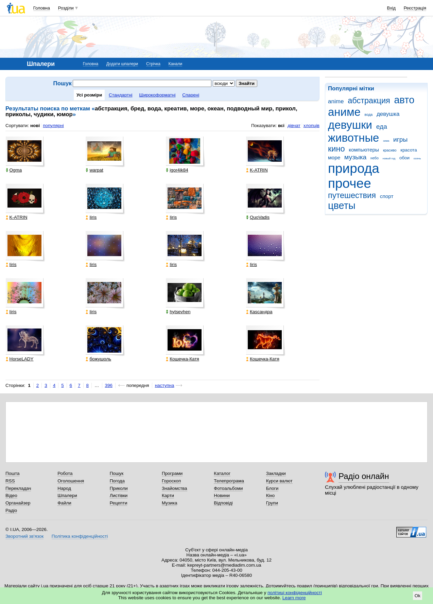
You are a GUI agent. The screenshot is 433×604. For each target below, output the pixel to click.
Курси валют (279, 480)
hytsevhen (178, 311)
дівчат (294, 125)
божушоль (98, 358)
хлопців (311, 125)
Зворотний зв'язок (24, 536)
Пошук (117, 473)
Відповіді (223, 502)
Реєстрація (415, 8)
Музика (169, 502)
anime (336, 101)
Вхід (391, 8)
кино (336, 148)
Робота (64, 473)
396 (108, 385)
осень (417, 158)
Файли (64, 502)
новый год (389, 158)
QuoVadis (258, 217)
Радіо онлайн (364, 476)
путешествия (352, 195)
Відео (11, 495)
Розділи (66, 8)
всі (281, 125)
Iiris (91, 217)
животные (353, 137)
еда (381, 126)
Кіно (270, 495)
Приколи (119, 488)
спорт (387, 196)
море (334, 157)
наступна (164, 385)
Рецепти (118, 502)
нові (35, 125)
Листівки (119, 495)
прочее (349, 183)
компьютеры (364, 150)
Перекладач (18, 488)
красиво (390, 150)
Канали (176, 63)
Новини (222, 495)
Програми (172, 473)
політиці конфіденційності (294, 592)
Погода (117, 480)
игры (400, 139)
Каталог (222, 473)
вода (369, 114)
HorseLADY (20, 358)
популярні (53, 125)
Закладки (276, 473)
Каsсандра (259, 311)
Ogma (14, 170)
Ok (417, 595)
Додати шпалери (122, 63)
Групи (272, 502)
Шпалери (67, 495)
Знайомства (174, 488)
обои (404, 157)
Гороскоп (171, 480)
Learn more (294, 597)
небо (374, 158)
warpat (94, 170)
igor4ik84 (177, 170)
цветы (342, 205)
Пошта (12, 473)
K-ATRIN (257, 170)
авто (404, 99)
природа (353, 168)
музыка (355, 157)
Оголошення (70, 480)
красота (408, 150)
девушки (350, 125)
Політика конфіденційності (80, 536)
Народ (64, 488)
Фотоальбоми (228, 488)
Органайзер (17, 502)
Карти (168, 495)
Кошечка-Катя (182, 358)
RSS (10, 480)
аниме (344, 112)
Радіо (11, 510)
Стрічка (153, 63)
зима (386, 140)
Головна (41, 8)
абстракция (369, 100)
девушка (388, 114)
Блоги (272, 488)
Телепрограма (229, 480)
